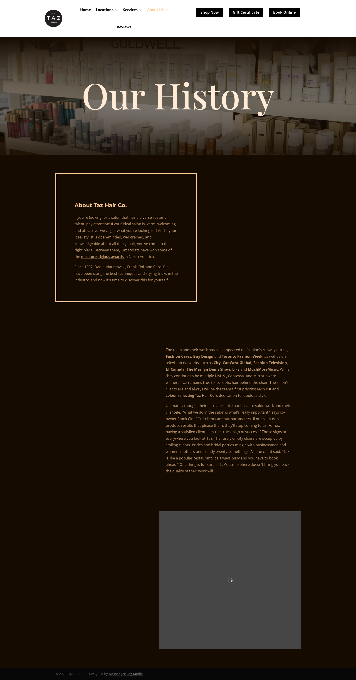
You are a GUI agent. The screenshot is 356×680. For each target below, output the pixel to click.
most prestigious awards (103, 256)
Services (130, 9)
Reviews (124, 27)
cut (268, 389)
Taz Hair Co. (205, 395)
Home (85, 9)
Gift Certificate (246, 12)
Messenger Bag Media (126, 674)
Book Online (284, 12)
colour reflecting (180, 395)
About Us (155, 9)
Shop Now (209, 12)
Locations (105, 9)
